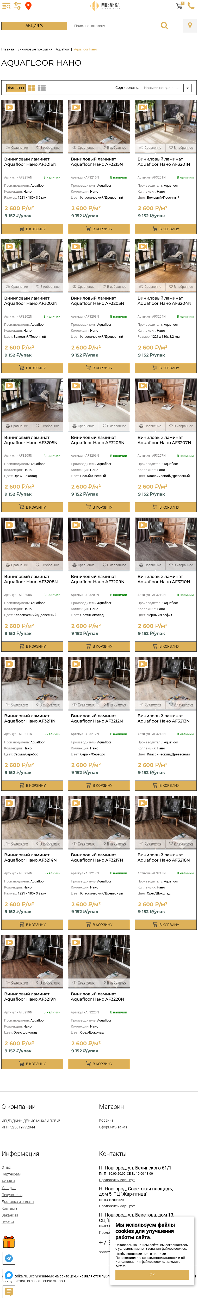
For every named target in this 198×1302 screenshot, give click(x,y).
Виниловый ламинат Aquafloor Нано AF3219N (30, 996)
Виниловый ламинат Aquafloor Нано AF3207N (164, 440)
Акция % (34, 25)
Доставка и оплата (18, 1202)
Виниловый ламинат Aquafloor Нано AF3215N (97, 162)
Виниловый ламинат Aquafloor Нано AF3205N (31, 440)
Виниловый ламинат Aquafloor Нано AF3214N (30, 857)
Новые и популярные (162, 88)
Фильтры (16, 88)
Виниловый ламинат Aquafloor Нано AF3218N (164, 857)
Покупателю (12, 1195)
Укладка (9, 1188)
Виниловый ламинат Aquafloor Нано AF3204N (164, 301)
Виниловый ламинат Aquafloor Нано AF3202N (31, 301)
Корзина (106, 1120)
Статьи (8, 1222)
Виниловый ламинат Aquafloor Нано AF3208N (31, 579)
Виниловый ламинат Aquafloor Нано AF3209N (98, 579)
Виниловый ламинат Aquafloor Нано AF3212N (97, 718)
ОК (152, 1275)
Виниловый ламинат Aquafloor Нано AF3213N (164, 718)
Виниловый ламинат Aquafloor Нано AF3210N (164, 579)
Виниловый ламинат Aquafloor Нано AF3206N (98, 440)
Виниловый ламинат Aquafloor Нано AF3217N (97, 857)
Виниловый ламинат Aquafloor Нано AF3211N (29, 718)
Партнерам (11, 1174)
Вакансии (10, 1215)
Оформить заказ (113, 1127)
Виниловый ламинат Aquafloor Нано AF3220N (97, 996)
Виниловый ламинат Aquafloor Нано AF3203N (97, 301)
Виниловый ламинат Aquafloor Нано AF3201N (164, 162)
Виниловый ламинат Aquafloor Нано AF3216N (30, 162)
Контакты (10, 1208)
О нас (6, 1167)
